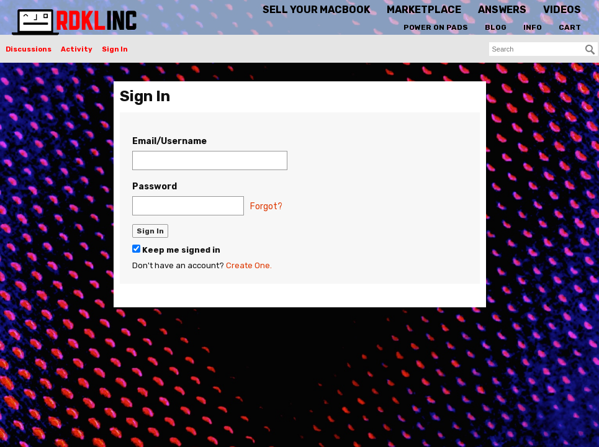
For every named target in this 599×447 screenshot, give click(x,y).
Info (532, 27)
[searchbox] (543, 49)
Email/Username (169, 141)
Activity (76, 49)
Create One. (249, 265)
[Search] (590, 50)
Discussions (29, 49)
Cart (570, 27)
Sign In (115, 49)
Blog (496, 27)
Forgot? (266, 206)
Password (154, 186)
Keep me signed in (176, 250)
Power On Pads (435, 27)
